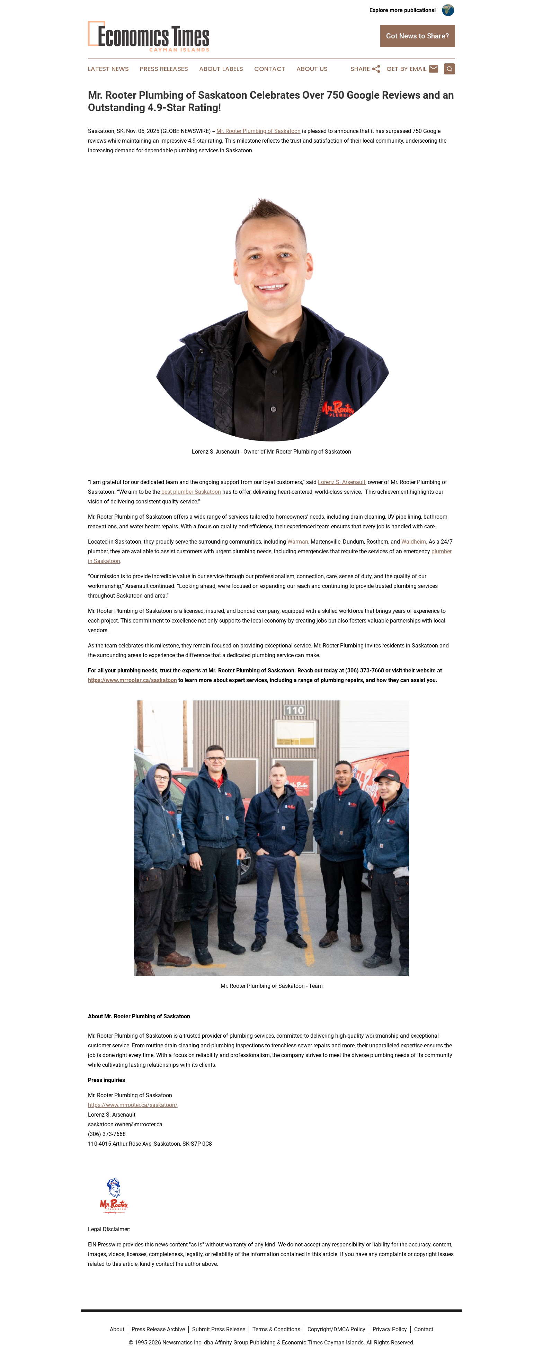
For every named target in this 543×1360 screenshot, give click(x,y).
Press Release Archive (158, 1329)
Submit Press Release (218, 1329)
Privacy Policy (390, 1329)
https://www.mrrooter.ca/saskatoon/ (133, 1105)
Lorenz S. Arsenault (341, 482)
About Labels (221, 69)
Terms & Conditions (276, 1329)
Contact (269, 69)
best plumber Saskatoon (191, 492)
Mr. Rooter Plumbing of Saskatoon (258, 131)
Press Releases (164, 69)
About (117, 1329)
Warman (297, 541)
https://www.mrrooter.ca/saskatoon (132, 680)
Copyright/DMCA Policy (336, 1329)
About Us (312, 69)
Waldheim (413, 541)
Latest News (108, 69)
